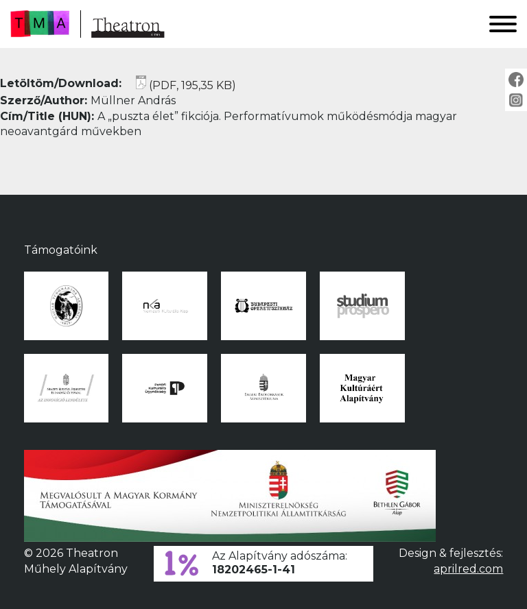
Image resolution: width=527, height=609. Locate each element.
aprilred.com (468, 568)
